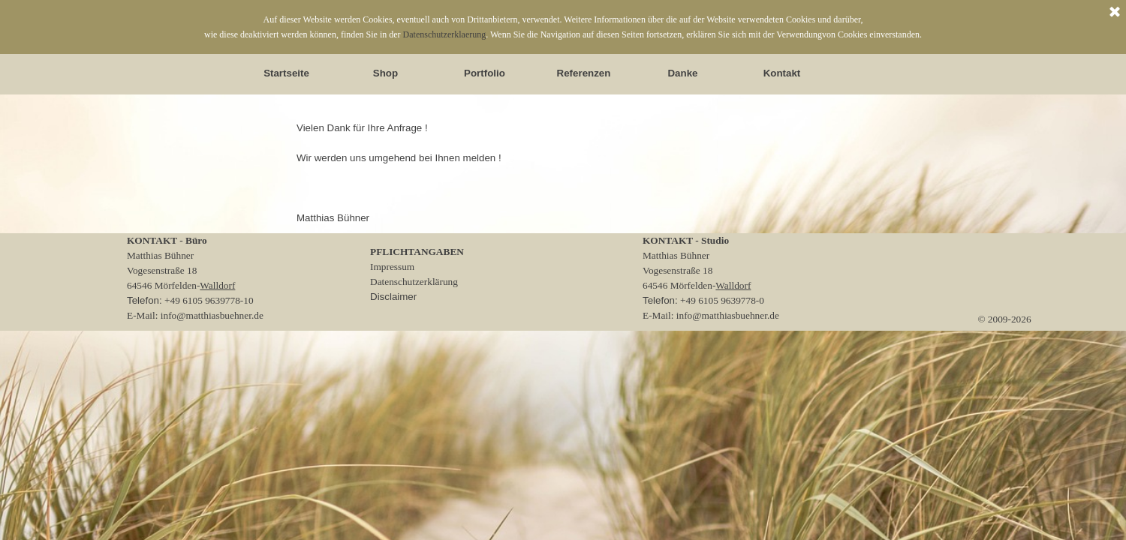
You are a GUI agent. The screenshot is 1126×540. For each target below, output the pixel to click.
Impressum (392, 266)
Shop (385, 73)
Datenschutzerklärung (414, 281)
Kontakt (782, 73)
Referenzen (584, 73)
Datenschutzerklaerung (444, 34)
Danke (682, 73)
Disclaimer (393, 296)
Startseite (286, 73)
